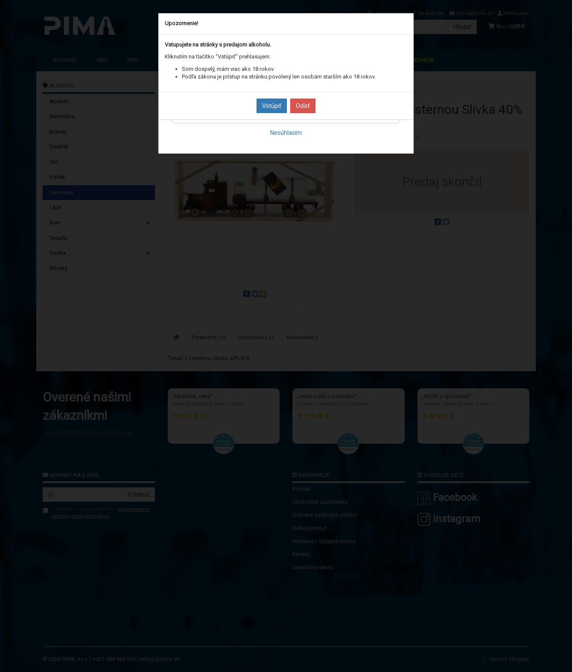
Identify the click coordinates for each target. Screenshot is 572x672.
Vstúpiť (271, 105)
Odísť (303, 105)
